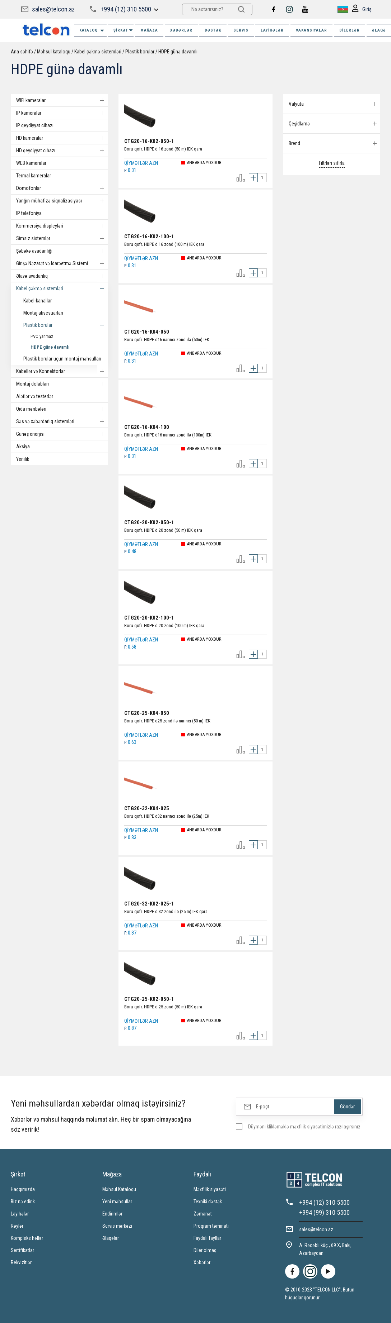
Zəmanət (203, 1214)
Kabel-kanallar (37, 301)
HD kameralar (62, 138)
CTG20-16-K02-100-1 (149, 236)
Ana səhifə (22, 51)
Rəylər (17, 1226)
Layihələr (272, 30)
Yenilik (22, 459)
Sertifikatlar (22, 1250)
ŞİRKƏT (123, 30)
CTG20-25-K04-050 (146, 713)
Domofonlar (62, 188)
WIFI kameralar (62, 100)
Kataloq (92, 30)
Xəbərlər (202, 1262)
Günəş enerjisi (62, 434)
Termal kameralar (33, 175)
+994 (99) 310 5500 (324, 1212)
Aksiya (23, 446)
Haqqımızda (23, 1189)
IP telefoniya (29, 213)
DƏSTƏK (213, 30)
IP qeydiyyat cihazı (34, 125)
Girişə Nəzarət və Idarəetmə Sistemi (62, 263)
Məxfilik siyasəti (210, 1189)
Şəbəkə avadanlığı (62, 251)
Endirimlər (112, 1214)
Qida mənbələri (62, 409)
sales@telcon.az (53, 9)
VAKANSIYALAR (311, 30)
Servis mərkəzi (117, 1226)
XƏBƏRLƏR (181, 30)
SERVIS (240, 30)
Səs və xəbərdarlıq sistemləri (62, 421)
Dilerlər (349, 30)
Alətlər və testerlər (34, 396)
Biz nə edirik (23, 1201)
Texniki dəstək (208, 1201)
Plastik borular (139, 51)
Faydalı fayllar (207, 1238)
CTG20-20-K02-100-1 (149, 618)
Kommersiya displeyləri (62, 226)
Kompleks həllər (27, 1238)
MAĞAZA (149, 30)
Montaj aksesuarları (43, 313)
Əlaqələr (110, 1238)
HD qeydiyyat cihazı (62, 150)
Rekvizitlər (21, 1262)
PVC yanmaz (42, 336)
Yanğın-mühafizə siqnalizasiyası (62, 201)
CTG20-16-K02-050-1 (149, 141)
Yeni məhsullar (117, 1201)
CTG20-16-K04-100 (146, 427)
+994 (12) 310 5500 (126, 9)
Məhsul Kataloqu (119, 1189)
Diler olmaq (205, 1250)
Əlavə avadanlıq (62, 276)
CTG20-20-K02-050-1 (149, 522)
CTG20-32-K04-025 (146, 808)
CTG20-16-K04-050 (146, 332)
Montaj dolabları (62, 384)
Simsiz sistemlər (62, 238)
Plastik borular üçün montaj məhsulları (62, 359)
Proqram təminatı (211, 1226)
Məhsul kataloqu (53, 51)
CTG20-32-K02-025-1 (149, 904)
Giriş (362, 9)
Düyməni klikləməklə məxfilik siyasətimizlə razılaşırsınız (304, 1126)
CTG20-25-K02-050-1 (149, 999)
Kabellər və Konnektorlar (62, 371)
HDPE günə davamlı (177, 51)
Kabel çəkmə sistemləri (97, 51)
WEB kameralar (31, 163)
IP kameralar (62, 113)
